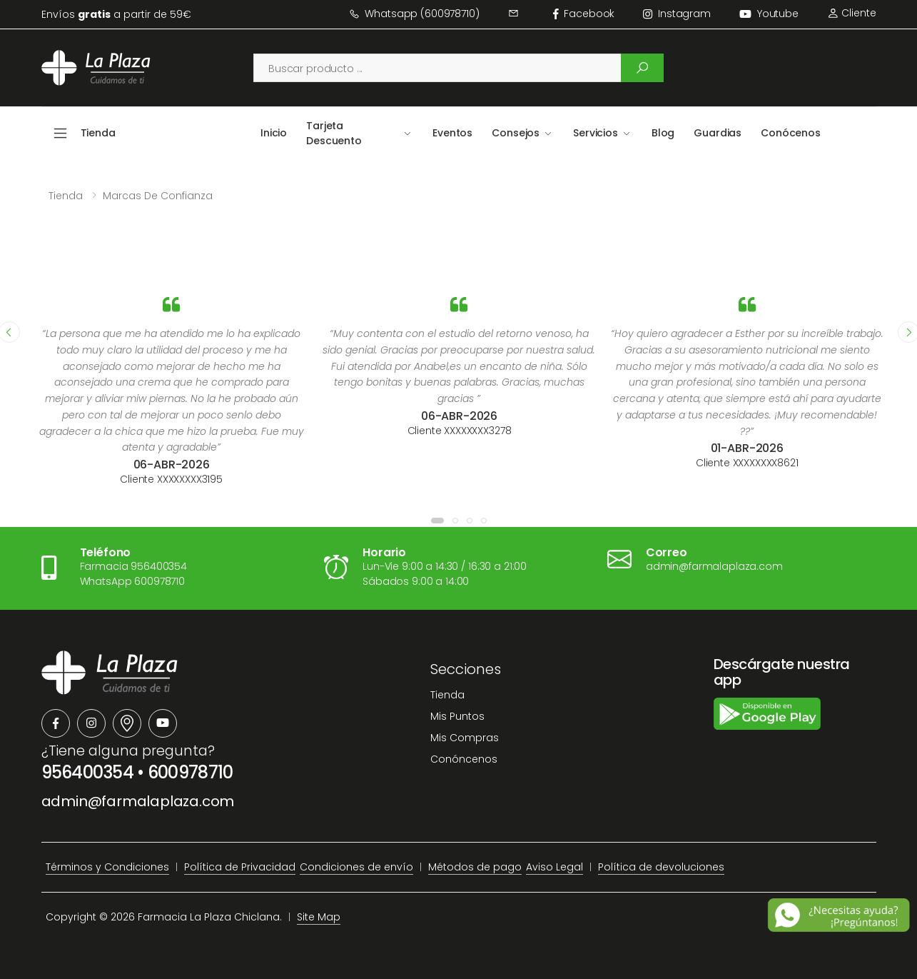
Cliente (851, 13)
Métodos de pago (475, 867)
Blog (663, 133)
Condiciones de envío (356, 867)
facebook (584, 13)
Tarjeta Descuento (334, 133)
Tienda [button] (98, 133)
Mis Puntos (457, 716)
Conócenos (791, 133)
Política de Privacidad (239, 867)
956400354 (87, 772)
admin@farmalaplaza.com (138, 801)
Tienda (66, 196)
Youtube (769, 13)
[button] (437, 520)
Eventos (452, 133)
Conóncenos (463, 759)
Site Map (318, 917)
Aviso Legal (554, 867)
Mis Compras (464, 738)
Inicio (273, 133)
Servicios (595, 133)
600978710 (190, 772)
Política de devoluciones (661, 867)
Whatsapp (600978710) (414, 13)
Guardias (717, 133)
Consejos (515, 133)
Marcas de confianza (158, 196)
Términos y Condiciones (107, 867)
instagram (677, 13)
